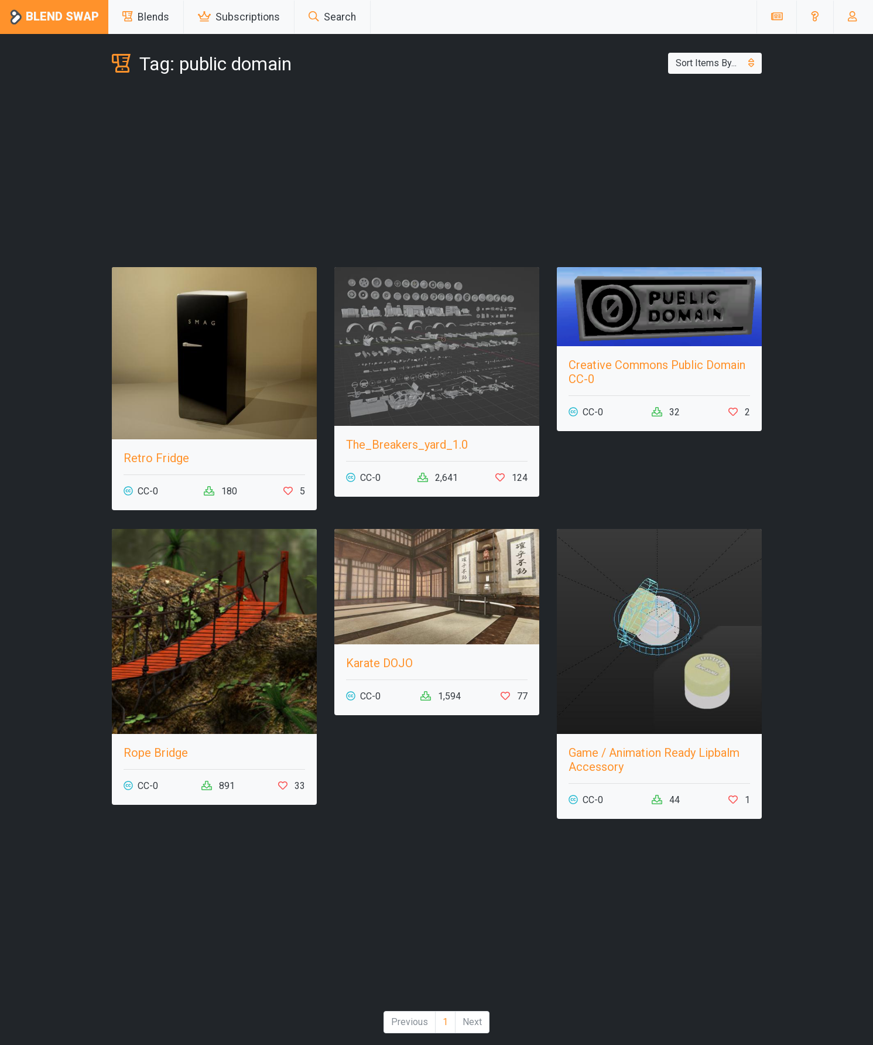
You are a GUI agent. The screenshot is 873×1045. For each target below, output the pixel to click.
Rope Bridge (156, 753)
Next (472, 1021)
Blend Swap (54, 17)
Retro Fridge (156, 458)
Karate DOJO (379, 663)
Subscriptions (239, 17)
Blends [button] (145, 17)
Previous (409, 1021)
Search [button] (332, 17)
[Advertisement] (437, 173)
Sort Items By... (715, 63)
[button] (814, 17)
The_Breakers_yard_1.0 (407, 445)
